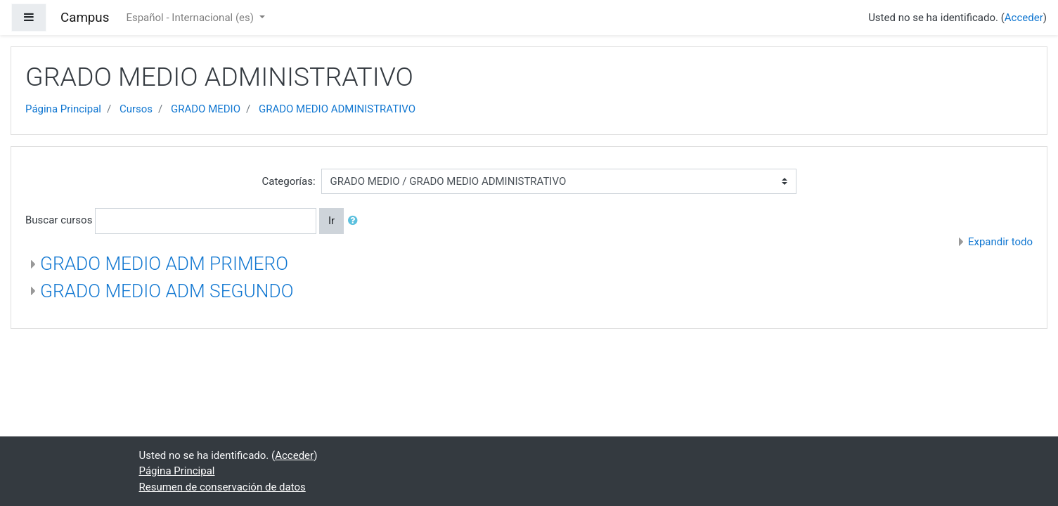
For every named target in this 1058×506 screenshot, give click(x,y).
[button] (356, 221)
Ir (331, 220)
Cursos (136, 109)
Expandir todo (1000, 241)
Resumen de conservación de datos (222, 487)
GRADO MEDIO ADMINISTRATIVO (337, 109)
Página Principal (63, 109)
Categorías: (288, 181)
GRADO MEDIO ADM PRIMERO (164, 263)
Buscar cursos (58, 220)
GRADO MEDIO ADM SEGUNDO (166, 290)
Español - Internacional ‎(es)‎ (191, 17)
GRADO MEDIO (205, 109)
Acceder (1024, 17)
